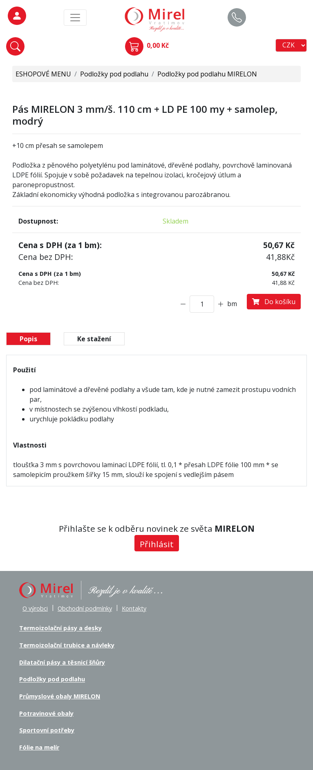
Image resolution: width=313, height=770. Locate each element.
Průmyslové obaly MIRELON (59, 696)
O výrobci (35, 608)
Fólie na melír (39, 747)
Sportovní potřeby (46, 730)
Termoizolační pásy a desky (60, 628)
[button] (15, 46)
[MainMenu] (75, 17)
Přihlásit (157, 544)
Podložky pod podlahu (114, 73)
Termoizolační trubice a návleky (66, 645)
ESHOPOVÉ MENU (43, 73)
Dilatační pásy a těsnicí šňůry (62, 662)
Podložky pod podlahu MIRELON (207, 73)
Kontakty (134, 608)
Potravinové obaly (46, 713)
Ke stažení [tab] (94, 338)
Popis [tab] (28, 338)
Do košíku (273, 301)
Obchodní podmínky (85, 608)
